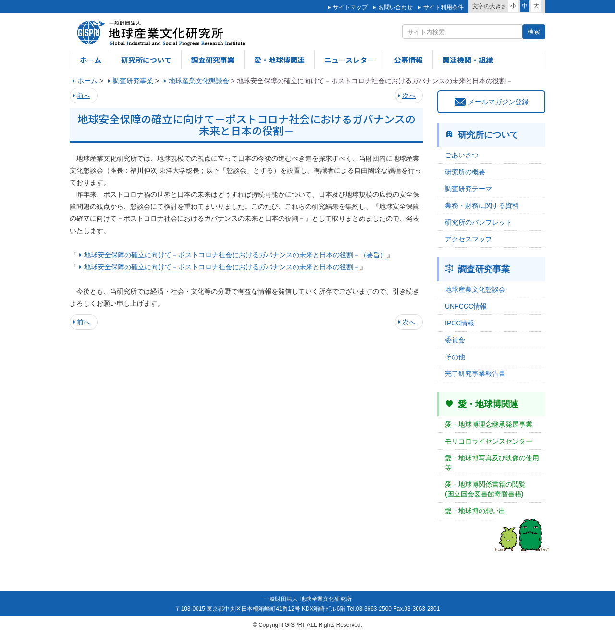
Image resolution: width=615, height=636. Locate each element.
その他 (455, 356)
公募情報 (408, 60)
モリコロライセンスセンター (488, 441)
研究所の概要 (465, 172)
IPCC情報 (459, 323)
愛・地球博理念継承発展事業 (488, 424)
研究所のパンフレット (478, 222)
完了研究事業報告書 (475, 373)
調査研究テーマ (468, 188)
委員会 (455, 340)
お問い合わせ (395, 7)
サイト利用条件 (443, 7)
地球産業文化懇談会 (475, 289)
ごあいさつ (462, 155)
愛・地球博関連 (279, 60)
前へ (83, 95)
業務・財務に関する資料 (482, 205)
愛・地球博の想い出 (475, 511)
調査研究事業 (212, 60)
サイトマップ (350, 7)
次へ (409, 95)
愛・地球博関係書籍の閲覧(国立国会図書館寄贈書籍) (485, 489)
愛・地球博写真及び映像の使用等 (492, 462)
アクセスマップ (468, 239)
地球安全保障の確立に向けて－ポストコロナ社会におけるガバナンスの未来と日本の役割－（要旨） (235, 255)
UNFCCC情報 (466, 306)
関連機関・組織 (468, 60)
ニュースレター (349, 60)
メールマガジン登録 (492, 102)
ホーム (90, 60)
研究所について (146, 60)
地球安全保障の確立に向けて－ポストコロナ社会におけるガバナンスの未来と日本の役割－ (222, 267)
